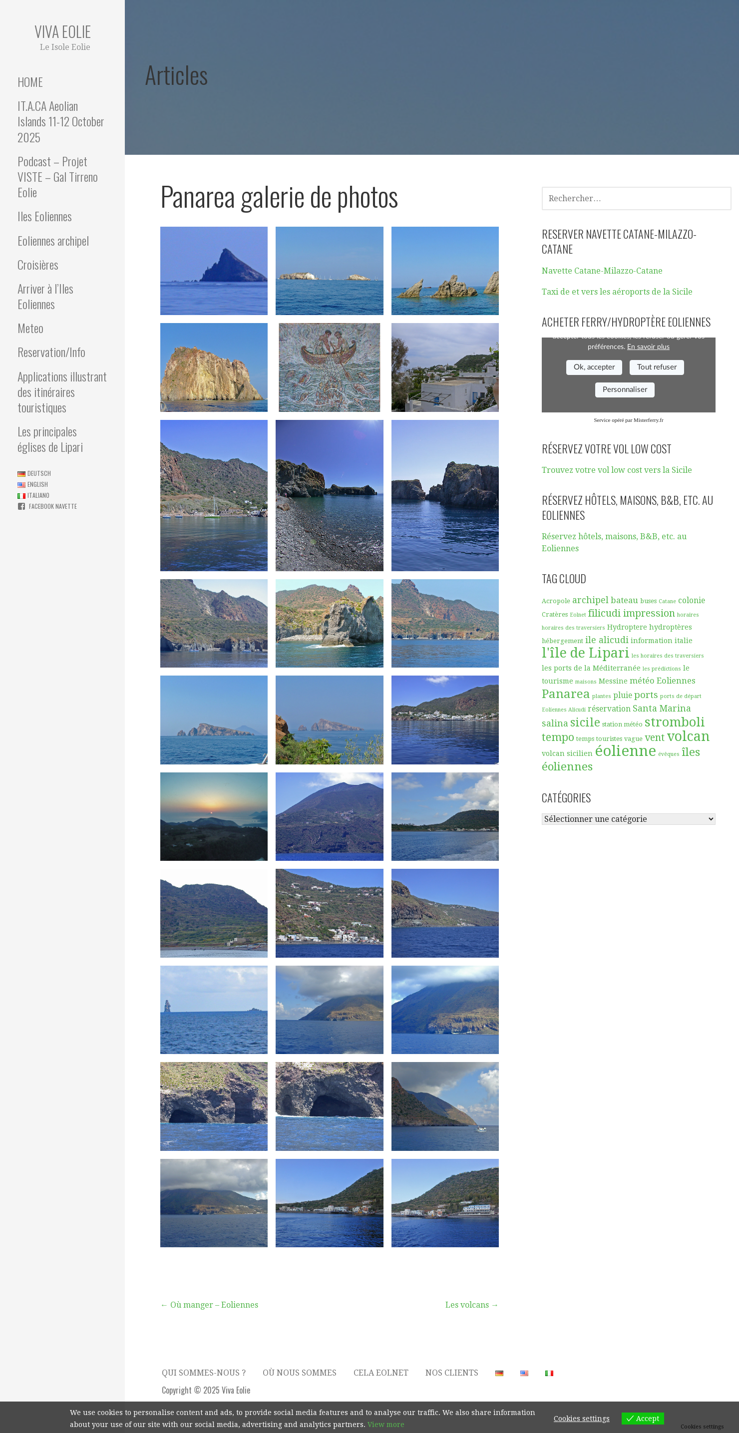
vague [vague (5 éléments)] (633, 738)
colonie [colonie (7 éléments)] (691, 600)
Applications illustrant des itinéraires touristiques (62, 391)
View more (386, 1425)
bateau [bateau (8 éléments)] (624, 600)
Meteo (30, 328)
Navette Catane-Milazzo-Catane (602, 271)
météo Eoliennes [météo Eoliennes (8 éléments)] (663, 681)
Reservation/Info (51, 351)
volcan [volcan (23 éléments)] (688, 736)
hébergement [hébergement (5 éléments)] (562, 641)
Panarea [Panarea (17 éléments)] (566, 694)
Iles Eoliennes (44, 216)
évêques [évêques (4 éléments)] (669, 754)
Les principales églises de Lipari (50, 438)
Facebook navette (53, 506)
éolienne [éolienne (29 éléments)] (625, 750)
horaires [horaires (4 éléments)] (688, 615)
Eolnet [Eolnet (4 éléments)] (578, 615)
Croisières (37, 264)
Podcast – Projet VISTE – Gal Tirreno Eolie (57, 176)
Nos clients (451, 1373)
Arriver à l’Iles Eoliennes (45, 296)
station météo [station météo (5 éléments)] (622, 724)
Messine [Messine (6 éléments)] (613, 681)
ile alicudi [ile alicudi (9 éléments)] (607, 640)
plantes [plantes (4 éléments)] (601, 696)
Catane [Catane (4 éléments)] (667, 601)
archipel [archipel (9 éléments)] (590, 600)
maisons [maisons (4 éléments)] (586, 682)
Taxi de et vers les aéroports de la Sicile (617, 292)
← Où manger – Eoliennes (209, 1305)
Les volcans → (472, 1305)
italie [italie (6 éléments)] (684, 641)
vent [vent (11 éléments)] (655, 737)
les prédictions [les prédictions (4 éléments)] (662, 669)
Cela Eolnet (381, 1373)
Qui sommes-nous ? (204, 1373)
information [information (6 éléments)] (652, 641)
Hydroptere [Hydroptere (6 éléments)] (627, 627)
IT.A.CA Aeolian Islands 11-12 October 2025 (60, 120)
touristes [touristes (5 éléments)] (609, 738)
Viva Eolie (62, 31)
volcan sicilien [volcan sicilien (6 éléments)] (567, 753)
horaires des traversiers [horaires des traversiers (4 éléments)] (573, 628)
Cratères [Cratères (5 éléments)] (555, 614)
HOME (30, 81)
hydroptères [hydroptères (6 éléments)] (670, 627)
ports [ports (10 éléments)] (646, 695)
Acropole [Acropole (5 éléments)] (556, 601)
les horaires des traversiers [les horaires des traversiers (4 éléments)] (668, 656)
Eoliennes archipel (53, 240)
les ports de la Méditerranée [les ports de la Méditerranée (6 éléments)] (591, 668)
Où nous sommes (300, 1373)
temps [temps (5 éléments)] (585, 738)
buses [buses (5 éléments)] (648, 601)
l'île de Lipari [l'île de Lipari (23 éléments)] (586, 653)
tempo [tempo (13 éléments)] (558, 737)
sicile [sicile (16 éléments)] (585, 722)
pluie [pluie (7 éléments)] (622, 695)
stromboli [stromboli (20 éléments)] (675, 722)
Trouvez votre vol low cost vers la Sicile (617, 470)
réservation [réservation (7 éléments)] (609, 709)
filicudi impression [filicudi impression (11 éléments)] (631, 613)
